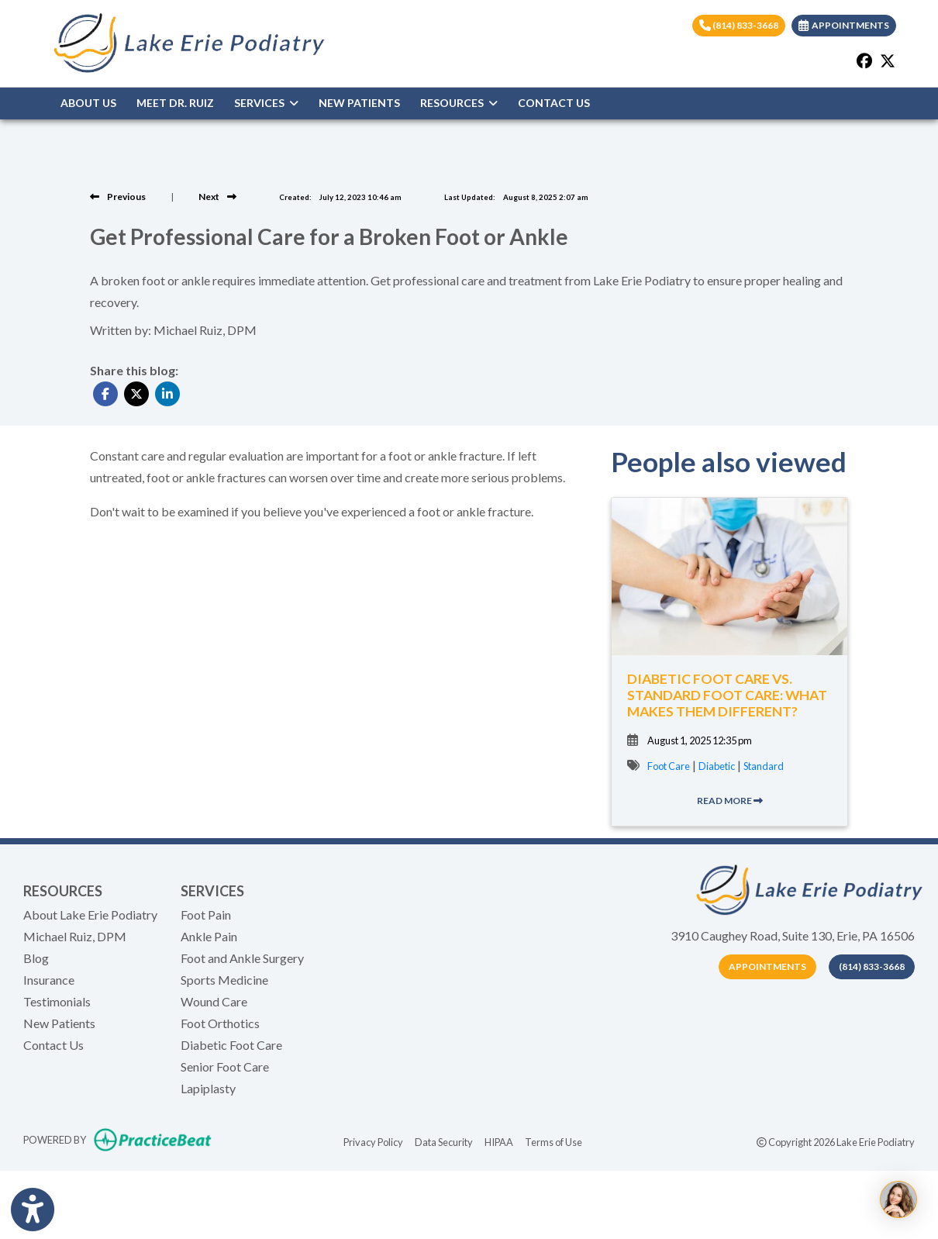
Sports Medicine (224, 979)
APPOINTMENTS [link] (843, 25)
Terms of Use (553, 1141)
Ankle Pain (209, 936)
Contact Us (53, 1044)
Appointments (767, 966)
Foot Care (668, 766)
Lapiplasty (208, 1088)
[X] (887, 60)
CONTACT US (554, 102)
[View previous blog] (118, 196)
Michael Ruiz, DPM (74, 936)
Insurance (48, 979)
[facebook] (864, 60)
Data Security (444, 1141)
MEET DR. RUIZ (175, 102)
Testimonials (57, 1001)
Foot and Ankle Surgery (242, 958)
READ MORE (730, 800)
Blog (36, 958)
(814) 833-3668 (738, 25)
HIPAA (499, 1141)
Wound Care (214, 1001)
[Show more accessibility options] (32, 1210)
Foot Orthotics (220, 1023)
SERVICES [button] (266, 102)
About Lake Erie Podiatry (90, 914)
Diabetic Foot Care (231, 1044)
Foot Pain (206, 914)
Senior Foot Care (225, 1066)
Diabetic (716, 766)
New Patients (59, 1023)
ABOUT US (88, 102)
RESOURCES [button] (459, 102)
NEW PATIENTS (359, 102)
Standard (763, 766)
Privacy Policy (373, 1141)
